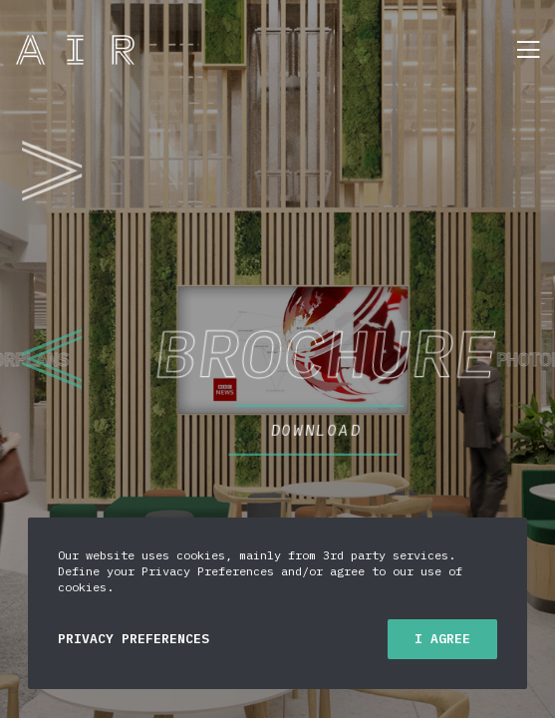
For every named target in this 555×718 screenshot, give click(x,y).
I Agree (442, 638)
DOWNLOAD (393, 418)
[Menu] (521, 50)
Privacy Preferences (133, 638)
